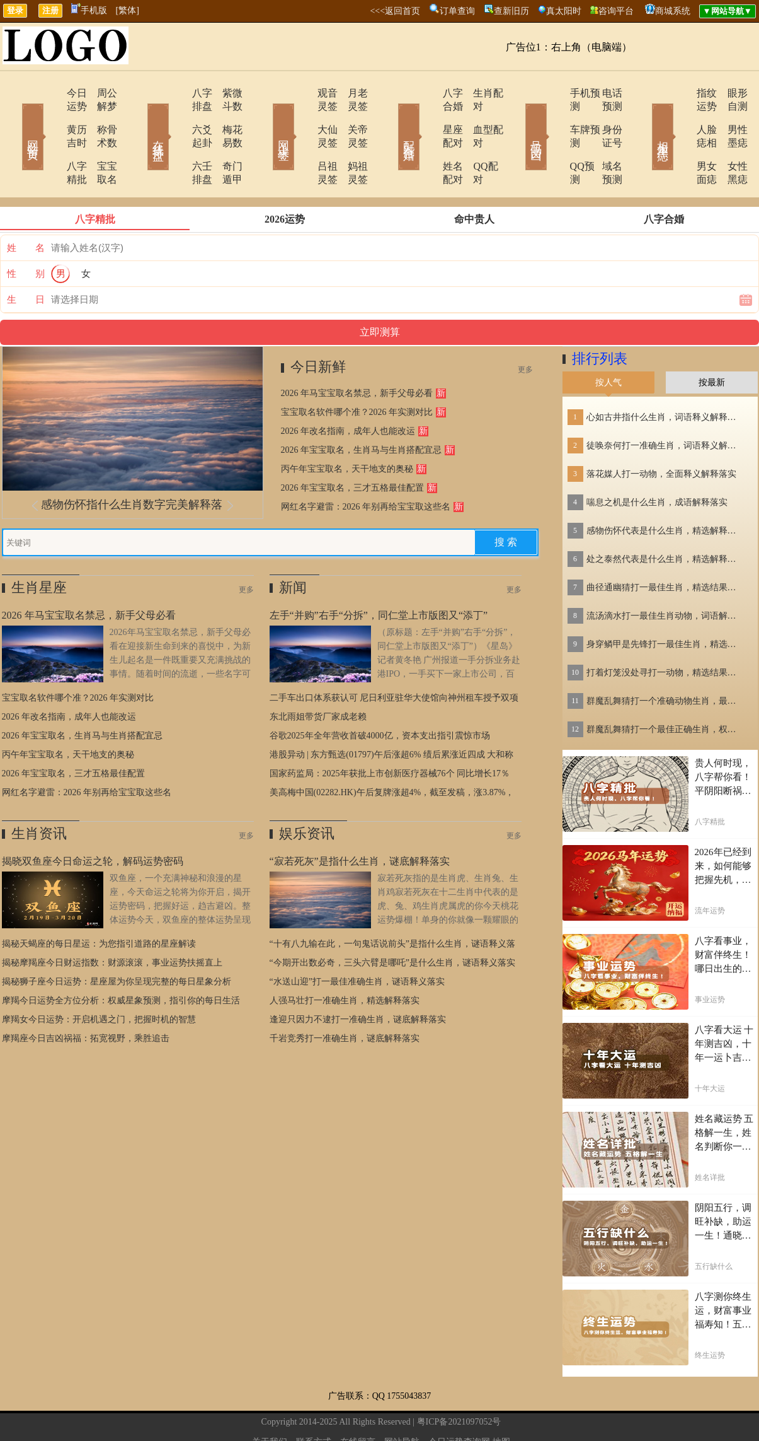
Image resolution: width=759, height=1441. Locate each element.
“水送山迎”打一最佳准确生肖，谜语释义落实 (357, 942)
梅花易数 (225, 116)
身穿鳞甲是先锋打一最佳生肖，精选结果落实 (665, 604)
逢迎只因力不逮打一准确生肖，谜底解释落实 (358, 979)
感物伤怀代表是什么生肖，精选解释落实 (665, 491)
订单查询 (457, 11)
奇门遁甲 (225, 139)
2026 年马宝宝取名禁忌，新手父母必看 (357, 353)
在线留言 (357, 1402)
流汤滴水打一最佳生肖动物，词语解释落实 (665, 576)
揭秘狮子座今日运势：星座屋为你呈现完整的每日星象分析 (116, 942)
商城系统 (672, 11)
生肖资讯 (39, 794)
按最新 (712, 342)
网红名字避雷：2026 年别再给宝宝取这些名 (366, 467)
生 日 (26, 260)
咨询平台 (616, 11)
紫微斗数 (225, 93)
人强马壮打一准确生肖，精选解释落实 (344, 961)
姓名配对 (428, 139)
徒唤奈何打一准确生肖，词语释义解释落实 (665, 406)
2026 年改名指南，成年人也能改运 (348, 391)
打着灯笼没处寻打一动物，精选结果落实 (665, 633)
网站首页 (14, 118)
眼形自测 (729, 93)
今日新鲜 (318, 327)
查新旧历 (511, 11)
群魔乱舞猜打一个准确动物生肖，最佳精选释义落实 (665, 661)
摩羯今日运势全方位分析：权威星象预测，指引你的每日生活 (121, 961)
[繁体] (127, 10)
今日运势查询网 (459, 1402)
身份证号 (603, 116)
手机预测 (554, 93)
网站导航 (401, 1402)
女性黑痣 (729, 139)
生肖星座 (39, 548)
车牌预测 (554, 116)
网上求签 (266, 118)
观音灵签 (302, 93)
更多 (525, 329)
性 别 (26, 234)
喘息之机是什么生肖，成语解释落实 (657, 462)
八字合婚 (428, 93)
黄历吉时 (50, 116)
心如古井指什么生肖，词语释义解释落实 (665, 377)
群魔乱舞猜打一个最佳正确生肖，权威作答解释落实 (665, 689)
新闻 (293, 548)
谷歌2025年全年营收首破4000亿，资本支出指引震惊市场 (380, 696)
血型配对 (477, 116)
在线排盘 (140, 118)
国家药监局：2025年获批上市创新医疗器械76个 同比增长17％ (390, 733)
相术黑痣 (644, 118)
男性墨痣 (729, 116)
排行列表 (599, 319)
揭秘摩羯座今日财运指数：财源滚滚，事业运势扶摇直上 (112, 923)
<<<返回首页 (395, 11)
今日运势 (50, 93)
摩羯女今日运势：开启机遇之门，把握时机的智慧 (99, 979)
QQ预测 (551, 139)
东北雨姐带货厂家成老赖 (318, 677)
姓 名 (26, 208)
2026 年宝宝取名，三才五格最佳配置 (353, 448)
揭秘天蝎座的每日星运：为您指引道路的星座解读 (99, 904)
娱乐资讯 (306, 794)
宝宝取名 (99, 139)
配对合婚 (392, 118)
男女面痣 (680, 139)
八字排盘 (176, 93)
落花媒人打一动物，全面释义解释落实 (661, 434)
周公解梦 (99, 93)
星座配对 (428, 116)
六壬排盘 (176, 139)
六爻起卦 (176, 116)
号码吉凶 (518, 118)
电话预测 (603, 93)
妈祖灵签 (351, 139)
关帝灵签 (351, 116)
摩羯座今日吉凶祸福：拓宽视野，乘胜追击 (85, 998)
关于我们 (269, 1402)
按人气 (608, 342)
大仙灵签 (302, 116)
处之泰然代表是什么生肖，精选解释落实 (665, 519)
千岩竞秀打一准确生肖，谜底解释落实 (344, 998)
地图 (501, 1402)
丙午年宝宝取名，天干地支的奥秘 (347, 429)
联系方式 (313, 1402)
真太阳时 (563, 11)
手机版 (89, 10)
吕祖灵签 (302, 139)
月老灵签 (351, 93)
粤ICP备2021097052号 (459, 1382)
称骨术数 (99, 116)
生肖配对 (477, 93)
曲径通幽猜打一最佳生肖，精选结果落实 (665, 547)
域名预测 (603, 139)
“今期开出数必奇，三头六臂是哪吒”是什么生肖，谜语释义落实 (392, 923)
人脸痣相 (680, 116)
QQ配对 (474, 139)
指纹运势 (680, 93)
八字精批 (50, 139)
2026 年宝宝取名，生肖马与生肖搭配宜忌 (361, 410)
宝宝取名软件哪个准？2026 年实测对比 (357, 372)
